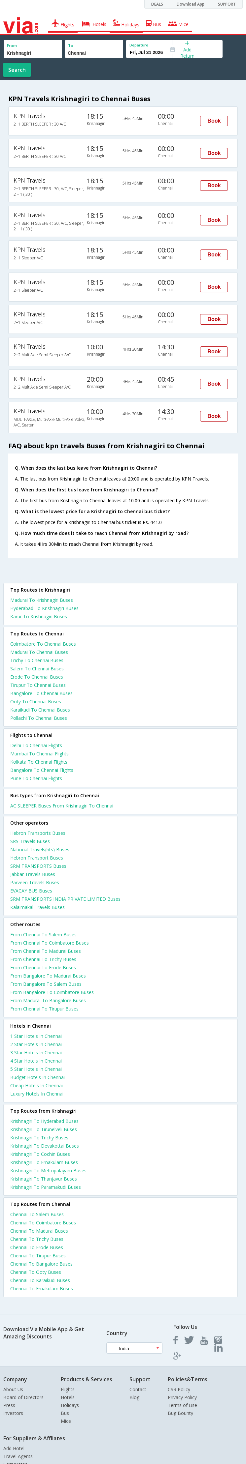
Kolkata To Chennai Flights (38, 762)
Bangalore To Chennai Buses (41, 693)
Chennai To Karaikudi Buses (40, 1280)
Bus (65, 1413)
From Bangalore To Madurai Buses (48, 976)
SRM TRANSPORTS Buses (38, 866)
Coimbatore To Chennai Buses (43, 644)
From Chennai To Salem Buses (43, 934)
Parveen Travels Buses (34, 882)
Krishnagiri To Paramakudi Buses (45, 1187)
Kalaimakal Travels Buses (37, 907)
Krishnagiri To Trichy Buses (39, 1137)
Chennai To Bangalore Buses (41, 1264)
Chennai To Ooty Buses (35, 1272)
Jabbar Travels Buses (32, 874)
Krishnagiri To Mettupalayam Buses (48, 1170)
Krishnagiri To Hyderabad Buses (44, 1121)
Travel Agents (18, 1456)
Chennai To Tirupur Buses (38, 1255)
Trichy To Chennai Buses (36, 660)
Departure (138, 45)
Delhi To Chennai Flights (36, 745)
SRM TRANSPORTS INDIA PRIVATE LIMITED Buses (65, 899)
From (12, 45)
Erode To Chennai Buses (36, 677)
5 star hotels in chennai (36, 1069)
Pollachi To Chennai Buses (38, 718)
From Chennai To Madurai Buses (45, 951)
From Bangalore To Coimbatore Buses (52, 992)
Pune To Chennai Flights (36, 778)
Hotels (68, 1397)
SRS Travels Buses (30, 841)
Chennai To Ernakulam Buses (41, 1288)
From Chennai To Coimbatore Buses (49, 943)
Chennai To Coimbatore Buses (43, 1222)
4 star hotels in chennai (36, 1061)
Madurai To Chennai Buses (39, 652)
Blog (134, 1397)
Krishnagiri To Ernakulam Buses (44, 1162)
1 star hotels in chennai (36, 1036)
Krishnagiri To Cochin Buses (40, 1154)
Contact (137, 1389)
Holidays (70, 1405)
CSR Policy (179, 1389)
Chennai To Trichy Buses (36, 1239)
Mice (66, 1421)
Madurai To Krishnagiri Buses (41, 600)
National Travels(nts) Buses (39, 849)
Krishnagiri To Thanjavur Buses (43, 1179)
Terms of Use (182, 1405)
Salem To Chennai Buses (37, 668)
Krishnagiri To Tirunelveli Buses (43, 1129)
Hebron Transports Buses (37, 833)
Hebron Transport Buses (36, 858)
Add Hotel (13, 1448)
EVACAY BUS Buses (31, 891)
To (70, 45)
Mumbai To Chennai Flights (39, 753)
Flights (68, 1389)
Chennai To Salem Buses (37, 1214)
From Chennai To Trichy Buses (43, 959)
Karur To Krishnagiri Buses (38, 616)
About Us (13, 1389)
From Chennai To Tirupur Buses (44, 1009)
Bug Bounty (180, 1413)
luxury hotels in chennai (36, 1094)
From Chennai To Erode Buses (43, 967)
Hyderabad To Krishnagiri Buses (44, 608)
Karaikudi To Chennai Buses (40, 710)
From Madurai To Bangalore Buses (48, 1000)
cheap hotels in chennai (36, 1085)
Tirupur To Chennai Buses (38, 685)
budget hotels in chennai (37, 1077)
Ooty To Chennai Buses (35, 701)
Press (9, 1405)
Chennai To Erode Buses (36, 1247)
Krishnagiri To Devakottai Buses (44, 1146)
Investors (13, 1413)
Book (214, 121)
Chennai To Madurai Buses (39, 1231)
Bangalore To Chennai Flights (41, 770)
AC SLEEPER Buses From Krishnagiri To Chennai (61, 806)
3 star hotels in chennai (36, 1052)
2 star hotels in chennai (36, 1044)
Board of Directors (23, 1397)
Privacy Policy (182, 1397)
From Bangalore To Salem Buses (46, 984)
